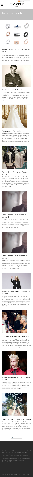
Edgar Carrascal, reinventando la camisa (14, 257)
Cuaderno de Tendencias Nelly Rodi (15, 336)
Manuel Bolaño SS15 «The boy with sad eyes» (16, 378)
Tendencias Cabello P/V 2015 (13, 90)
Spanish (21, 1)
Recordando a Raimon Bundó (13, 131)
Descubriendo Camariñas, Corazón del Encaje (15, 173)
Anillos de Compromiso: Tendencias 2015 (16, 50)
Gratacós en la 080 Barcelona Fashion (16, 419)
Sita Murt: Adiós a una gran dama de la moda (16, 293)
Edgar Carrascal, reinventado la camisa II (14, 216)
